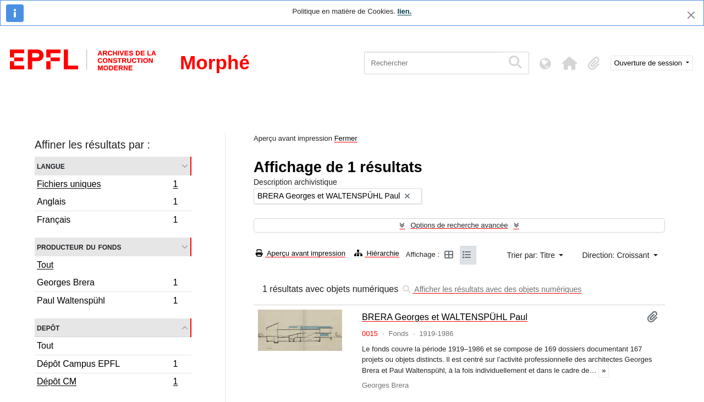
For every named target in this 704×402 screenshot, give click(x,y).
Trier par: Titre (532, 255)
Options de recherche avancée (459, 225)
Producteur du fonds (79, 246)
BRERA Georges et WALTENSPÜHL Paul (444, 317)
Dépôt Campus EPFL (107, 365)
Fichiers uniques (107, 185)
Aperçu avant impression (300, 253)
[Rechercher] (433, 63)
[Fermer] (691, 15)
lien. (404, 11)
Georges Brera (107, 284)
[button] (570, 63)
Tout (45, 264)
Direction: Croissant (616, 255)
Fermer (346, 138)
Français (107, 221)
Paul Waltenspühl (107, 302)
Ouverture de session (649, 63)
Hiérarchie (376, 253)
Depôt (48, 327)
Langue (51, 166)
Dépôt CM (107, 382)
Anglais (107, 203)
